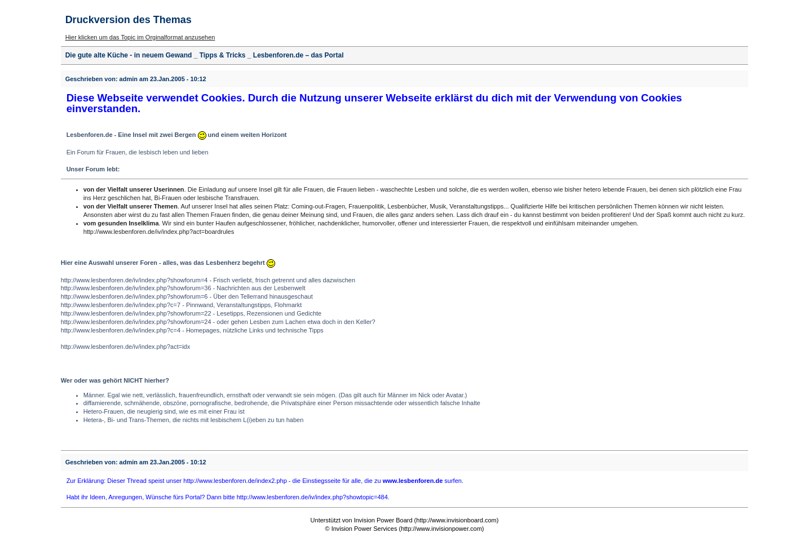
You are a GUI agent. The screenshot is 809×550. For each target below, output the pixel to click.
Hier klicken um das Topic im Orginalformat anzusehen (140, 37)
